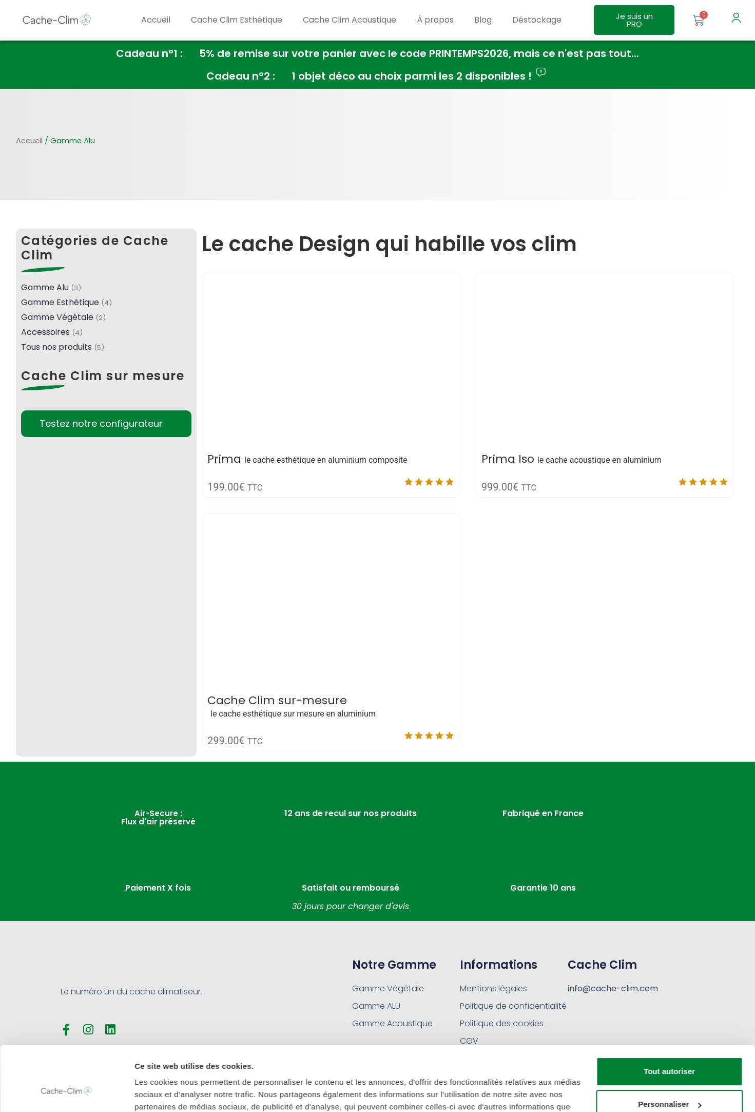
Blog (483, 20)
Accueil (155, 20)
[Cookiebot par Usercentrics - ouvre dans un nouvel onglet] (66, 1092)
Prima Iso (507, 459)
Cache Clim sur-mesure (277, 700)
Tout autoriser (669, 1015)
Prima (224, 459)
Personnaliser (669, 1048)
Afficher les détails (169, 1091)
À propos (435, 20)
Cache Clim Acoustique (349, 20)
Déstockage (537, 20)
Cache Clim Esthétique (236, 20)
